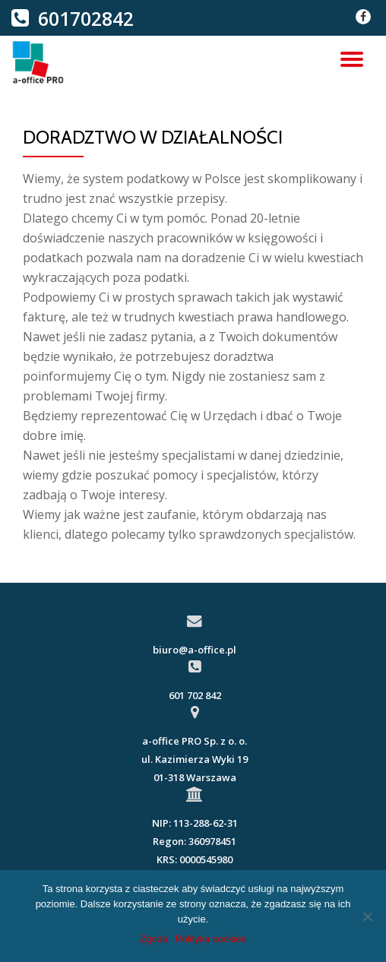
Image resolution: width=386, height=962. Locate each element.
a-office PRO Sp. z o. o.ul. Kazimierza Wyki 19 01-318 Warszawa (194, 759)
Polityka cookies (211, 939)
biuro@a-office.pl (194, 650)
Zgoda (154, 939)
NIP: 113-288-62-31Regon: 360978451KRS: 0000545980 (195, 841)
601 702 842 (195, 695)
